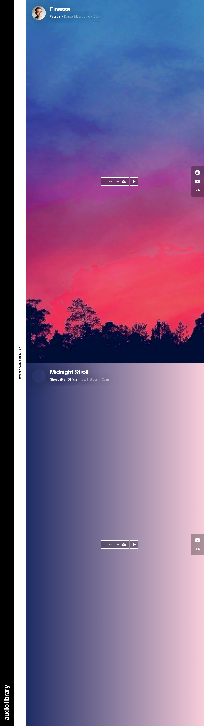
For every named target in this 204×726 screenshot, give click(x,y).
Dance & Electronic (76, 16)
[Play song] (134, 181)
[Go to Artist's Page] (39, 13)
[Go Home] (7, 702)
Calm (97, 16)
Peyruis (55, 16)
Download (112, 181)
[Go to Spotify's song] (197, 172)
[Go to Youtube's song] (197, 181)
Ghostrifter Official (63, 379)
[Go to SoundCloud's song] (197, 190)
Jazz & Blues (89, 379)
